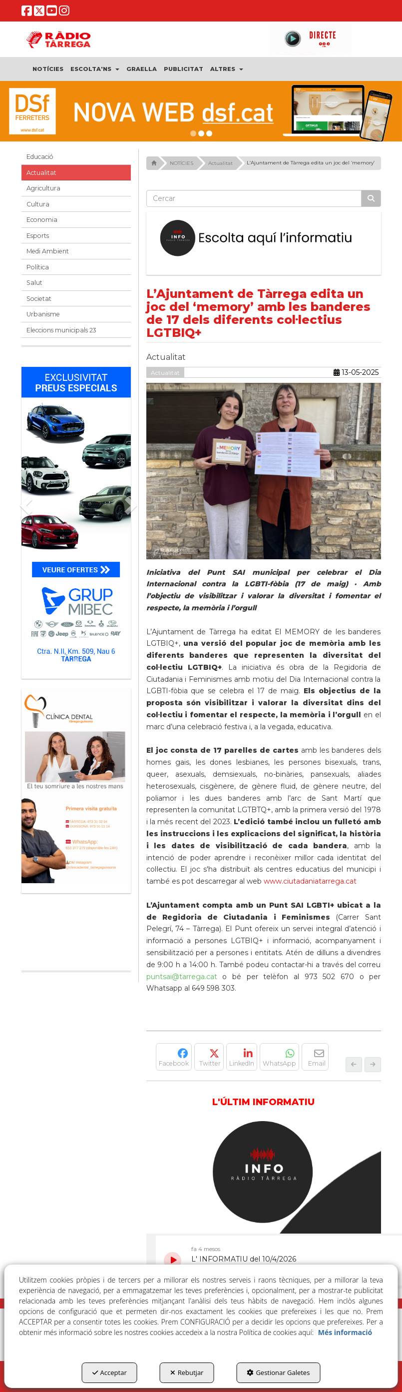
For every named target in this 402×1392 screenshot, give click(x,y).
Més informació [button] (345, 1332)
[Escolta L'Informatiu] (264, 238)
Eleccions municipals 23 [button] (61, 330)
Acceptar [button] (109, 1372)
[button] (26, 12)
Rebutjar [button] (187, 1372)
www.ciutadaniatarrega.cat (310, 881)
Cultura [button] (37, 204)
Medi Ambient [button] (47, 251)
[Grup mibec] (76, 518)
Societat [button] (38, 298)
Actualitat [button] (41, 172)
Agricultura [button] (43, 188)
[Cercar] (371, 198)
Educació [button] (39, 156)
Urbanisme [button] (43, 314)
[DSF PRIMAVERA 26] (201, 111)
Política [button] (37, 267)
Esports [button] (37, 235)
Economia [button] (41, 219)
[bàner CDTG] (76, 786)
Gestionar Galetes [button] (278, 1372)
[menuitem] (48, 69)
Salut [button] (34, 282)
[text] (254, 198)
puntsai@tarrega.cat (181, 976)
